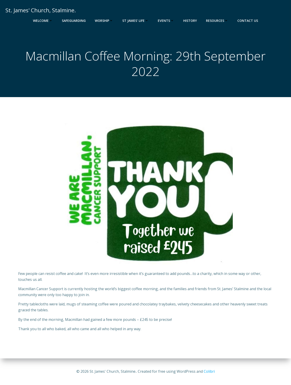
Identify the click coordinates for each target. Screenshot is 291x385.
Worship (104, 20)
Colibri (209, 371)
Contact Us (247, 20)
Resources (217, 20)
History (190, 20)
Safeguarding (74, 20)
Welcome (43, 20)
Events (166, 20)
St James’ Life (135, 20)
